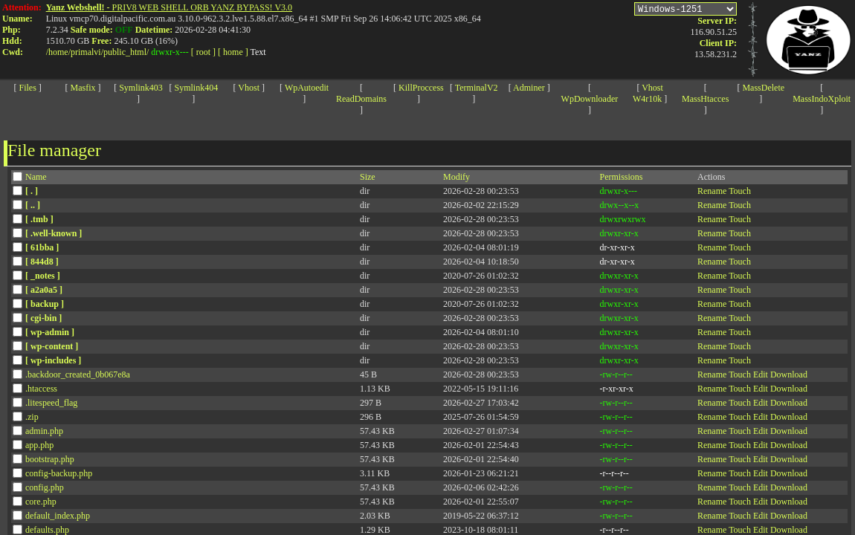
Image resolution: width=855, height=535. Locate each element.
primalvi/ (87, 52)
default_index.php (57, 515)
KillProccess (421, 87)
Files (27, 87)
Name (36, 177)
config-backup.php (58, 473)
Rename (711, 191)
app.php (39, 445)
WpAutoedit (307, 87)
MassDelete (763, 87)
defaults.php (47, 530)
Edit (760, 374)
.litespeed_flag (51, 403)
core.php (41, 501)
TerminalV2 (476, 87)
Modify (456, 177)
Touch (740, 191)
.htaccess (41, 388)
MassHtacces (705, 99)
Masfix (83, 87)
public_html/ (126, 52)
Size (367, 177)
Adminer (529, 87)
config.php (44, 487)
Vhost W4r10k (648, 93)
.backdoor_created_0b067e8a (77, 374)
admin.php (44, 431)
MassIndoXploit (822, 99)
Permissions (621, 177)
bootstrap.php (49, 459)
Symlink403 (141, 87)
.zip (32, 417)
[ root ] (203, 52)
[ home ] (233, 52)
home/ (59, 52)
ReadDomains (361, 99)
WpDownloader (590, 99)
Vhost (248, 87)
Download (788, 374)
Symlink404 (197, 87)
